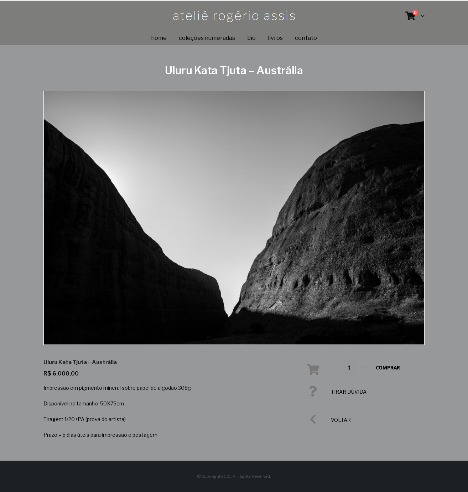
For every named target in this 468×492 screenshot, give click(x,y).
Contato (306, 38)
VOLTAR (341, 420)
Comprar (388, 367)
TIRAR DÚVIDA (348, 392)
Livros (275, 38)
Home (159, 38)
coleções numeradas (207, 38)
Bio (251, 38)
